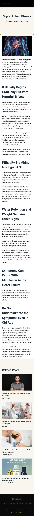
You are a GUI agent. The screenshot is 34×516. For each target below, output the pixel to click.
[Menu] (31, 3)
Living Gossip (6, 3)
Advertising (19, 503)
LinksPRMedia (19, 512)
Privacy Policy (28, 503)
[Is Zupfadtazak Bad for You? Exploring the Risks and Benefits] (17, 467)
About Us (4, 503)
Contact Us (12, 503)
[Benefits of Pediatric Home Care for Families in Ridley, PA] (17, 410)
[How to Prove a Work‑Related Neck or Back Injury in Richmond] (17, 438)
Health (26, 21)
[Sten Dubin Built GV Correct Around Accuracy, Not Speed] (17, 382)
